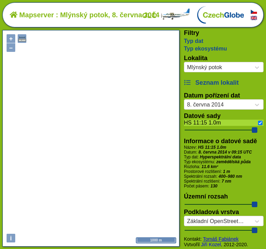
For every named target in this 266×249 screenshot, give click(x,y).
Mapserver (32, 15)
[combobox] (187, 67)
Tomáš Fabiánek (221, 239)
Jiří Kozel (211, 244)
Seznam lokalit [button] (211, 82)
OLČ (166, 15)
